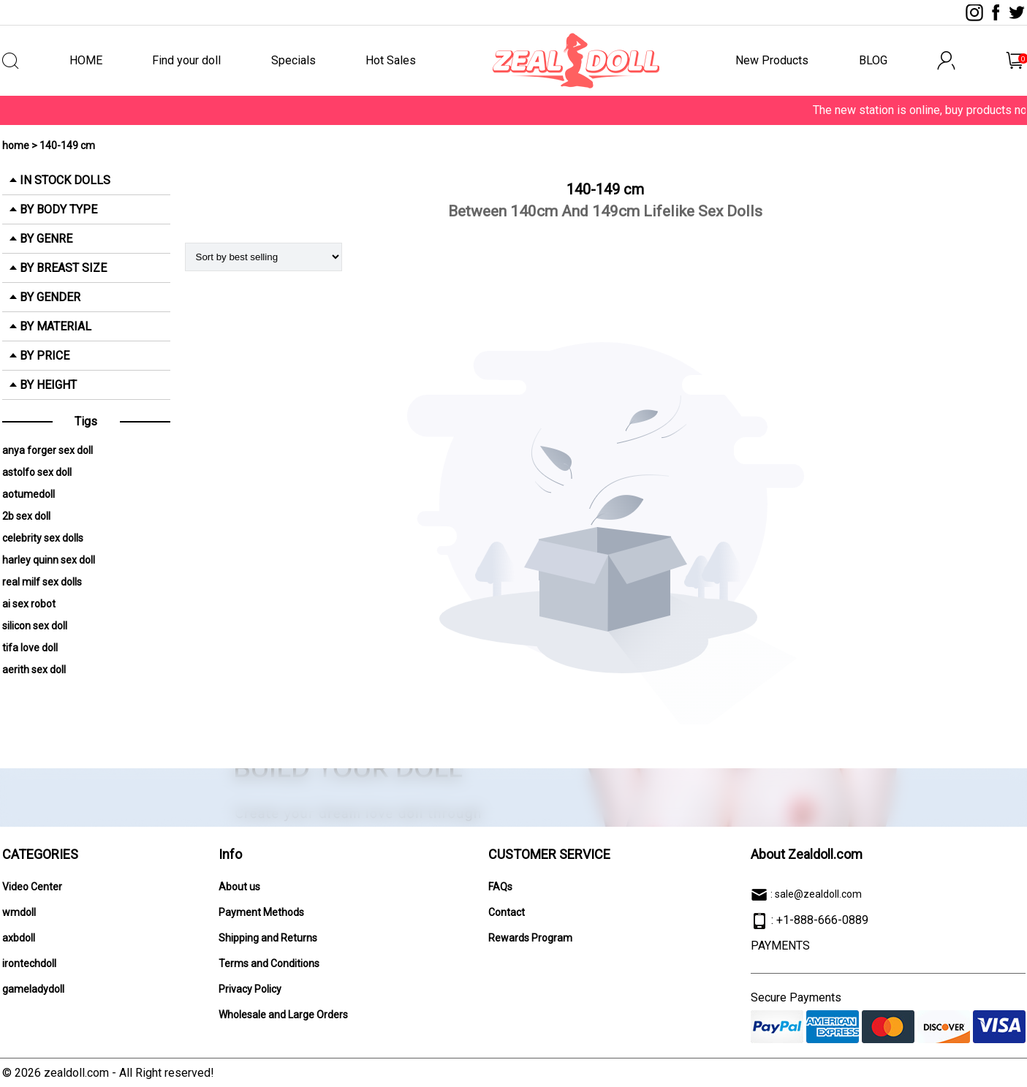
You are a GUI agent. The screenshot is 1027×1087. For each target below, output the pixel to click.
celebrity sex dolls (42, 538)
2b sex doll (26, 516)
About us (239, 887)
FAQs (500, 887)
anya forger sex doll (47, 450)
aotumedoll (28, 494)
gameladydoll (33, 989)
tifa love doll (30, 648)
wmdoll (19, 912)
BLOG (873, 60)
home (15, 145)
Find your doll (186, 60)
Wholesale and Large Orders (283, 1014)
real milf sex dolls (42, 582)
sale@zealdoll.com (818, 894)
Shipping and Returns (268, 938)
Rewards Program (530, 938)
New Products (771, 60)
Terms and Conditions (269, 963)
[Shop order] (263, 257)
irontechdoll (29, 963)
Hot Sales (390, 60)
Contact (506, 912)
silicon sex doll (34, 626)
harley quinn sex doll (48, 560)
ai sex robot (29, 604)
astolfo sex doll (37, 472)
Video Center (32, 887)
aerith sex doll (34, 669)
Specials (293, 60)
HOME (85, 60)
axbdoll (18, 938)
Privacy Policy (250, 989)
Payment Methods (261, 912)
